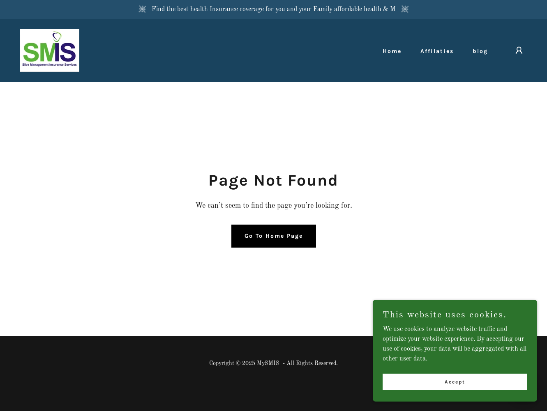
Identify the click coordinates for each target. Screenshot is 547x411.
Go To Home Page (274, 235)
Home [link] (392, 51)
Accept (455, 381)
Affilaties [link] (437, 51)
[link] (49, 50)
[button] (519, 50)
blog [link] (480, 51)
